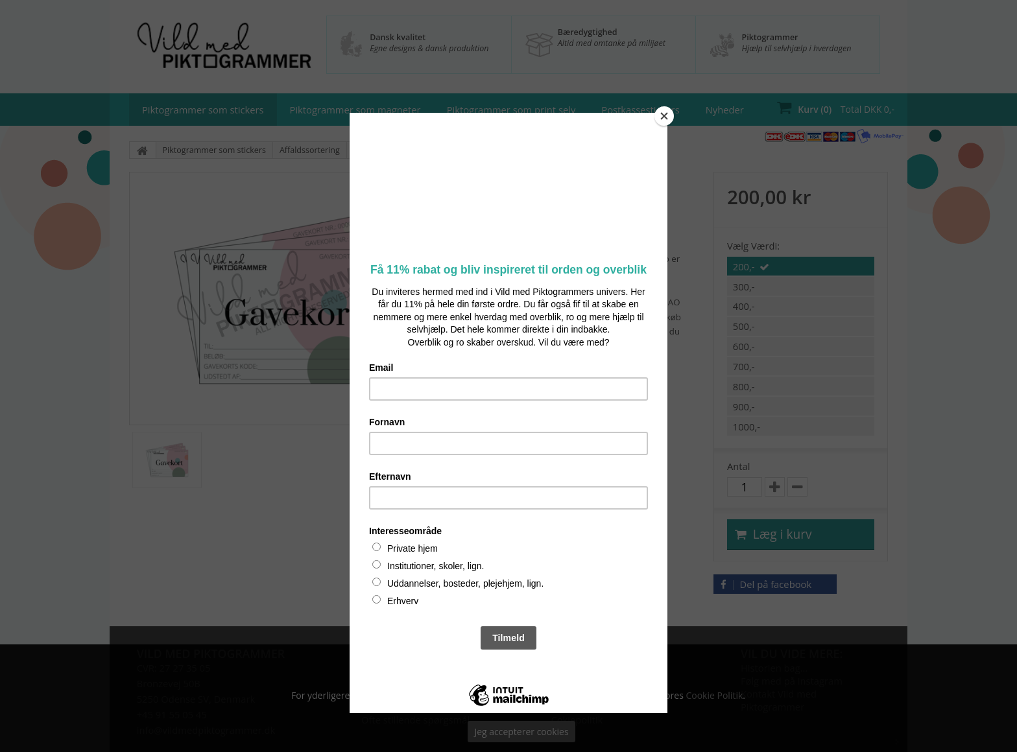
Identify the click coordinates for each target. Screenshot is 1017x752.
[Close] (664, 116)
